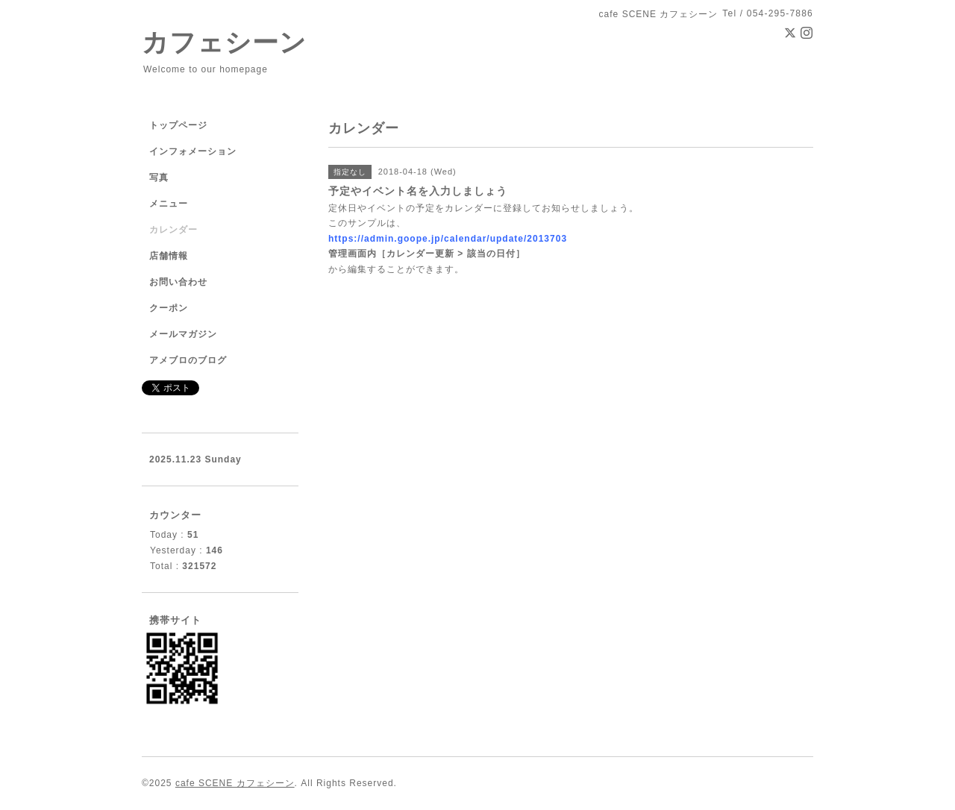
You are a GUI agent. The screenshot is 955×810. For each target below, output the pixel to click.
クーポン (168, 308)
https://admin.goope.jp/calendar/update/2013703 (447, 238)
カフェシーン (224, 42)
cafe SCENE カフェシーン (235, 783)
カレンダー (173, 230)
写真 (159, 177)
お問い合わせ (178, 282)
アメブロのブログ (188, 360)
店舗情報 (168, 256)
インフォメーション (193, 151)
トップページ (178, 125)
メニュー (168, 203)
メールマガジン (183, 334)
